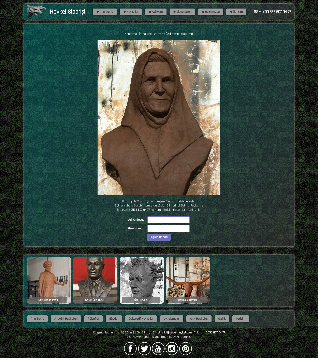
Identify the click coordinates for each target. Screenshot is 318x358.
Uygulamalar (172, 319)
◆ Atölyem (156, 12)
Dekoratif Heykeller (141, 319)
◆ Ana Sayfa (104, 12)
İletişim (240, 319)
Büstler (113, 319)
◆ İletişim (236, 12)
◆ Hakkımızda (211, 12)
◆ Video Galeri (182, 12)
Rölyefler (93, 319)
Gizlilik (222, 319)
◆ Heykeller (130, 12)
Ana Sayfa (37, 319)
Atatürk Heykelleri (65, 319)
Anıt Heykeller (199, 319)
